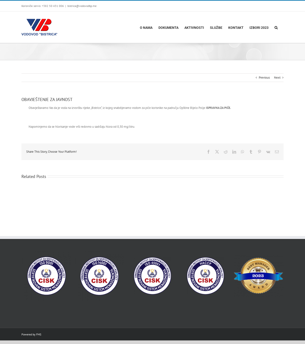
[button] (276, 27)
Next (277, 78)
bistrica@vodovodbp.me (82, 6)
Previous (264, 78)
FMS (38, 334)
